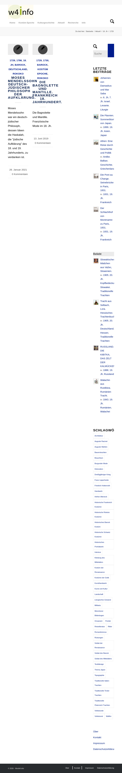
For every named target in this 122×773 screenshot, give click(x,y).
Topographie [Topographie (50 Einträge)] (99, 675)
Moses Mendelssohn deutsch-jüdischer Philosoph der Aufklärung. (22, 87)
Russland (109, 374)
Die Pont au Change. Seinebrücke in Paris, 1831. (106, 182)
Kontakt (97, 737)
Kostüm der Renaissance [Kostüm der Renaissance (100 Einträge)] (100, 570)
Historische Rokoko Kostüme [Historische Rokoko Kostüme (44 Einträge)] (102, 514)
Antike (106, 156)
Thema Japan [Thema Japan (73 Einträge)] (100, 670)
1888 (105, 370)
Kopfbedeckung (108, 283)
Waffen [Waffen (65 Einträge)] (108, 716)
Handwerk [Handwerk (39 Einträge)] (99, 491)
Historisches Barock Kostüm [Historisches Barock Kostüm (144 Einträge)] (102, 524)
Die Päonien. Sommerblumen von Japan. (108, 119)
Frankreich (106, 202)
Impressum (99, 743)
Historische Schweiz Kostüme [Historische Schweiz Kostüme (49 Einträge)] (102, 534)
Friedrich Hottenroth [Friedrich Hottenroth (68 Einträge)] (102, 486)
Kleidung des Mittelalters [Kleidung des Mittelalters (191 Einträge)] (100, 560)
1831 (105, 194)
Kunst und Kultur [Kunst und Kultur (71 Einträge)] (101, 589)
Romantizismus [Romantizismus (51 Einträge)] (100, 632)
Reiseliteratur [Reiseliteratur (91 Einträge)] (100, 626)
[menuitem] (12, 23)
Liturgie (104, 109)
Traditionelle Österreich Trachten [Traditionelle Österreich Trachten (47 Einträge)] (102, 703)
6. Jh (105, 97)
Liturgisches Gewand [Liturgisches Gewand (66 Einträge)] (103, 600)
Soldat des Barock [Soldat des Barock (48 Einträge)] (102, 653)
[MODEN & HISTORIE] (20, 12)
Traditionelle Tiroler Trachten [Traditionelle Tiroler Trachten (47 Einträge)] (102, 693)
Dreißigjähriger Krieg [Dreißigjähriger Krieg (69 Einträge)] (103, 474)
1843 (105, 399)
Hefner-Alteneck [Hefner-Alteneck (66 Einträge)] (101, 497)
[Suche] (111, 23)
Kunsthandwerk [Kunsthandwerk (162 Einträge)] (101, 583)
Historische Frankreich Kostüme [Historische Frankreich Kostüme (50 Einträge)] (103, 504)
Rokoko (18, 73)
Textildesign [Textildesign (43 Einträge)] (99, 664)
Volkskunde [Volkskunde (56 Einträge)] (99, 711)
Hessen (104, 332)
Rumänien (105, 407)
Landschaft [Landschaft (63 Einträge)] (99, 594)
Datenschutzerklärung (103, 749)
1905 (105, 275)
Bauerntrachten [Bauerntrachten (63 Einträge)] (100, 452)
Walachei (105, 411)
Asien (107, 131)
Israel (107, 101)
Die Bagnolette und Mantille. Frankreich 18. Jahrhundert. (47, 92)
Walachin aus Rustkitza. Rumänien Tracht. (105, 388)
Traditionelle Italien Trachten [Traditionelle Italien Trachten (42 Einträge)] (102, 683)
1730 (45, 60)
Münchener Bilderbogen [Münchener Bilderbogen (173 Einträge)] (99, 613)
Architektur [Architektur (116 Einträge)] (99, 436)
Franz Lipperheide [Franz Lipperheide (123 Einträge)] (102, 480)
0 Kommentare (20, 174)
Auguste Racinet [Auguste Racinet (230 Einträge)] (101, 441)
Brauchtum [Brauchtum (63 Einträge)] (99, 458)
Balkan (104, 160)
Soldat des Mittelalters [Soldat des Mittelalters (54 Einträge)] (103, 659)
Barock (20, 64)
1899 (105, 127)
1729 (12, 60)
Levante (104, 105)
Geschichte (106, 164)
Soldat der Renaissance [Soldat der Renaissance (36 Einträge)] (100, 645)
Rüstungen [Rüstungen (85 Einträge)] (99, 638)
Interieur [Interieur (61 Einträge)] (98, 552)
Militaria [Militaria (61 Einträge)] (98, 605)
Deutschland (18, 69)
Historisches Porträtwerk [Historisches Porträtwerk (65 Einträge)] (99, 544)
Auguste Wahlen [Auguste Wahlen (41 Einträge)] (101, 447)
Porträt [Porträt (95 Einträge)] (108, 621)
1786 (19, 60)
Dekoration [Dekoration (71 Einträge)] (99, 469)
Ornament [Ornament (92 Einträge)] (98, 621)
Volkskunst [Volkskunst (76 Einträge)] (99, 716)
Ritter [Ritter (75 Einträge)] (110, 626)
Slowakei (105, 287)
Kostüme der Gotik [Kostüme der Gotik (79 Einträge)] (102, 578)
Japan (103, 135)
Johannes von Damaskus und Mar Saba (106, 86)
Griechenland (107, 168)
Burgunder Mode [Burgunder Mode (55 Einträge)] (101, 463)
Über (95, 731)
